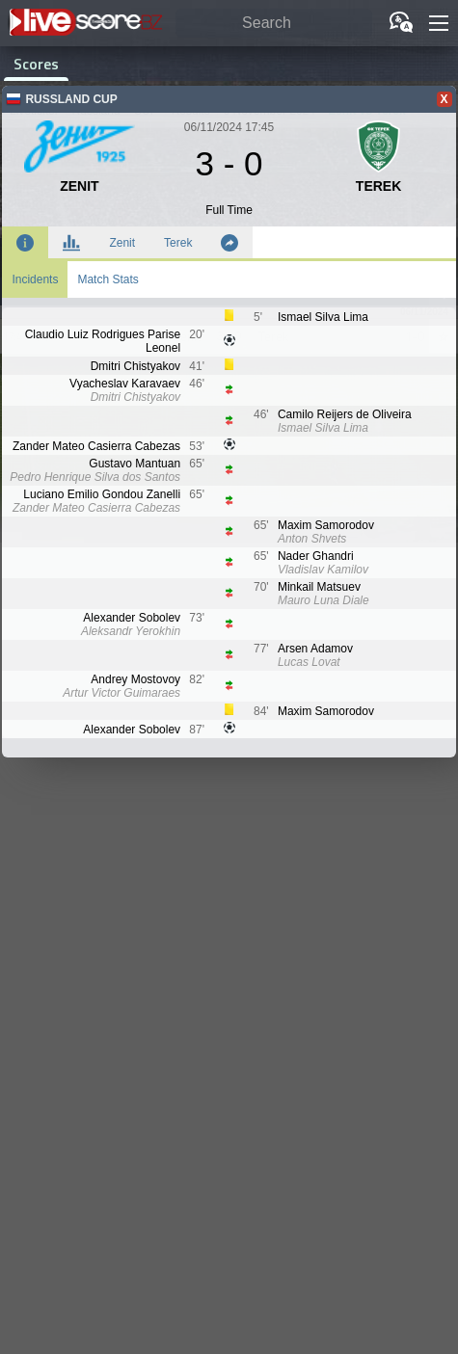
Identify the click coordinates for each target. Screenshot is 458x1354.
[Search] (273, 24)
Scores (36, 63)
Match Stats (107, 279)
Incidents (35, 279)
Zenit (122, 243)
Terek (178, 243)
